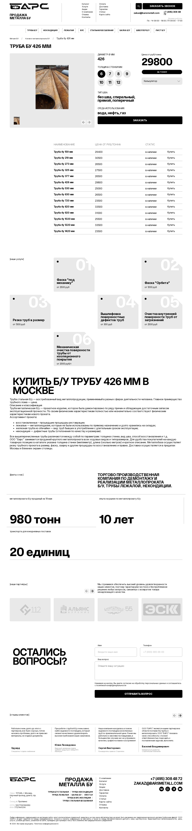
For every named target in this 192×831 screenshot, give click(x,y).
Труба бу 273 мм (64, 164)
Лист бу (88, 803)
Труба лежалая (60, 803)
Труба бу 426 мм (64, 183)
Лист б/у (160, 30)
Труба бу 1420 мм (65, 232)
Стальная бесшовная (102, 30)
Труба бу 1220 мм (65, 226)
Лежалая (69, 30)
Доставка (103, 7)
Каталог (85, 4)
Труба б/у (32, 30)
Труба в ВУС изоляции (79, 806)
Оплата (102, 4)
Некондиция (50, 30)
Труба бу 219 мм (64, 158)
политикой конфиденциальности (111, 687)
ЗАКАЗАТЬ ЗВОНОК (162, 6)
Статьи (102, 12)
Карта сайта (104, 14)
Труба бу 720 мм (64, 201)
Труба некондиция (82, 800)
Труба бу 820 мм (64, 207)
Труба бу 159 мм (64, 151)
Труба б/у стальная (58, 800)
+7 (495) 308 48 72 (172, 13)
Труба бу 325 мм (64, 170)
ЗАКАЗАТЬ (140, 123)
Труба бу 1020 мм (65, 220)
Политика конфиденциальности (46, 825)
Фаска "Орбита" (157, 284)
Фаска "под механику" (66, 283)
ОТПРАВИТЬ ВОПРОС (138, 695)
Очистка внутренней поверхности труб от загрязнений (161, 318)
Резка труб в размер (29, 321)
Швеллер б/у (142, 30)
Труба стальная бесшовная (78, 809)
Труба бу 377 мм (64, 176)
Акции (84, 9)
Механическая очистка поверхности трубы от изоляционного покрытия (73, 355)
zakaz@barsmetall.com (147, 13)
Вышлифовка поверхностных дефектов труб (113, 318)
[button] (83, 122)
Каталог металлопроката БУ (43, 38)
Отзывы (85, 14)
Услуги (85, 7)
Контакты (86, 17)
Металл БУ (15, 38)
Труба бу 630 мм (64, 195)
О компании (87, 12)
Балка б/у (125, 30)
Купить (171, 151)
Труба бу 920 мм (64, 214)
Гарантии (103, 9)
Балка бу (76, 803)
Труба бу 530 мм (64, 189)
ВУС (82, 30)
